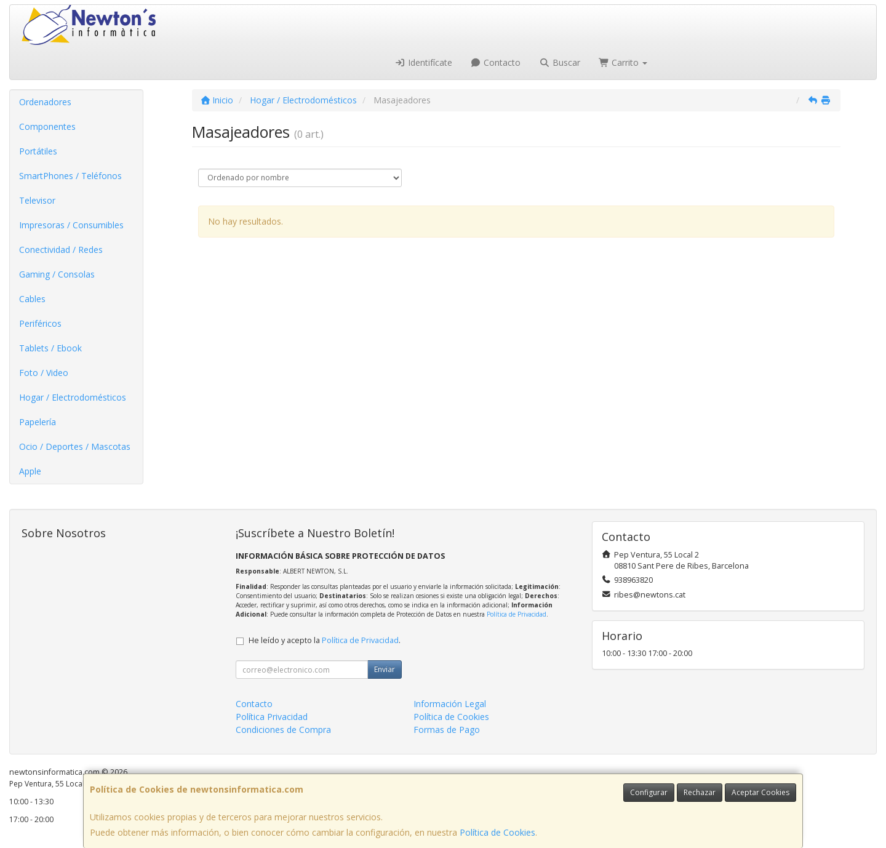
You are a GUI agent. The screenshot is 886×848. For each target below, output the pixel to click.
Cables (32, 299)
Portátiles (38, 151)
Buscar (559, 62)
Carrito (623, 62)
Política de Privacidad (516, 614)
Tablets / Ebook (50, 348)
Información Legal (449, 704)
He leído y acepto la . (325, 640)
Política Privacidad (272, 716)
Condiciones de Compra (283, 729)
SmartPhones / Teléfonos (70, 176)
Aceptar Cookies (760, 792)
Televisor (37, 200)
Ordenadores (45, 102)
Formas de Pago (446, 729)
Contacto (496, 62)
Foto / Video (43, 372)
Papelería (37, 422)
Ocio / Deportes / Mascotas (74, 446)
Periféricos (40, 323)
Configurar (649, 792)
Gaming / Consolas (57, 274)
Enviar (384, 669)
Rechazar (700, 792)
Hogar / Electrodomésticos (72, 397)
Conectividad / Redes (61, 249)
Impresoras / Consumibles (71, 225)
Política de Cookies (497, 832)
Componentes (47, 126)
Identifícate (423, 62)
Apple (30, 471)
